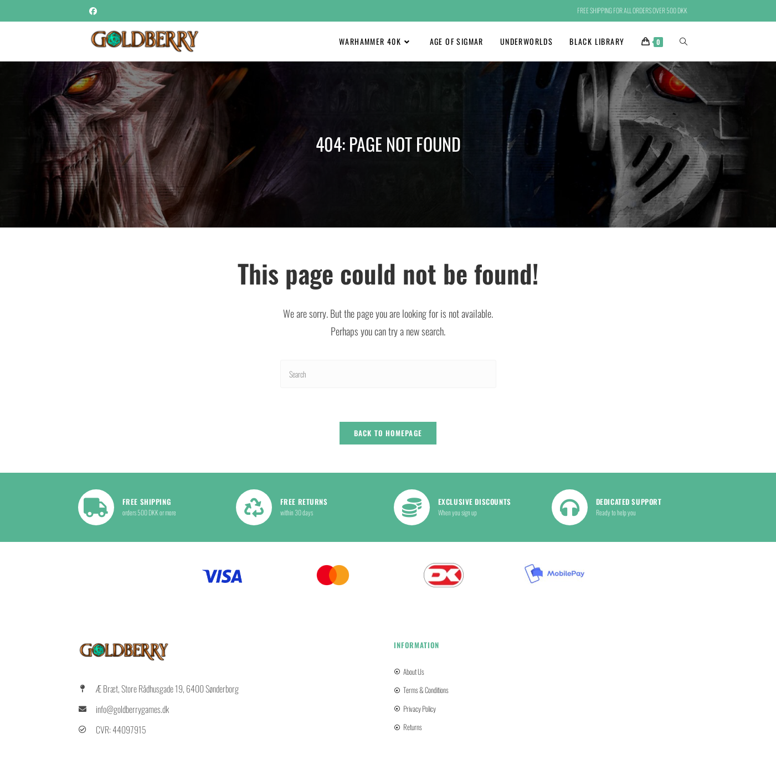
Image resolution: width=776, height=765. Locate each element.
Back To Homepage (388, 432)
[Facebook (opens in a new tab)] (94, 10)
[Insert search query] (388, 374)
